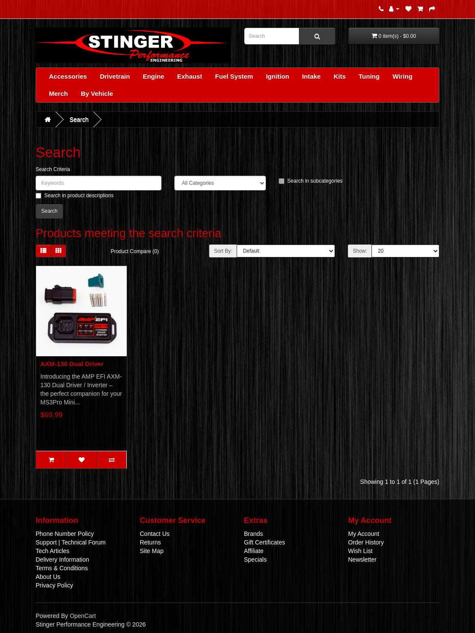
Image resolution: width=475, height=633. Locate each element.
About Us (48, 576)
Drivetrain (115, 76)
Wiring (403, 76)
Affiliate (254, 550)
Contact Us (155, 533)
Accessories (68, 76)
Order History (366, 542)
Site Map (152, 550)
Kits (340, 76)
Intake (311, 76)
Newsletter (362, 559)
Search (79, 119)
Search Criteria (53, 169)
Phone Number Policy (65, 533)
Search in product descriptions (74, 196)
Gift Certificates (264, 542)
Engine (153, 76)
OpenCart (83, 615)
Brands (253, 533)
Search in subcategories (311, 181)
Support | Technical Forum (71, 542)
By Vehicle (97, 93)
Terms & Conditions (62, 568)
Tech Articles (53, 550)
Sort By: (223, 251)
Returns (150, 542)
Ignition (277, 76)
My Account (363, 533)
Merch (58, 93)
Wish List (360, 550)
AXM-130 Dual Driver (72, 363)
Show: (360, 251)
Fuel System (234, 76)
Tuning (369, 76)
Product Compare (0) (135, 251)
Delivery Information (62, 559)
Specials (255, 559)
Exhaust (189, 76)
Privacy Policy (54, 585)
